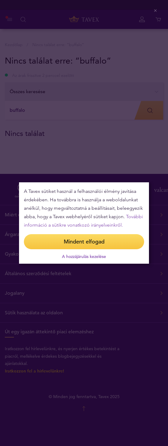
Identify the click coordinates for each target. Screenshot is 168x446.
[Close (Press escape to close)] (156, 10)
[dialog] (84, 223)
